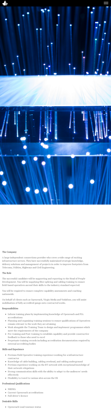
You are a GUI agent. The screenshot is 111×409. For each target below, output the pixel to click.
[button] (53, 199)
